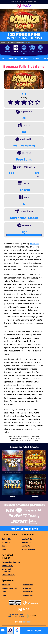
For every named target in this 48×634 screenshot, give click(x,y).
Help (4, 592)
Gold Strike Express (35, 472)
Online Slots (7, 539)
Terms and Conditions (6, 570)
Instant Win (24, 52)
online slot (34, 243)
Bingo (40, 51)
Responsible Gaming (11, 562)
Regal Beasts (35, 496)
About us (6, 585)
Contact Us (28, 592)
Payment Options (9, 588)
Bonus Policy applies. (26, 42)
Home (7, 51)
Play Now (34, 630)
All (3, 58)
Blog (4, 595)
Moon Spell (12, 496)
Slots (15, 51)
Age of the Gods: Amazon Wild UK (13, 472)
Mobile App (28, 595)
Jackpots (26, 546)
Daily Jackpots (28, 549)
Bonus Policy (7, 566)
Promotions (28, 585)
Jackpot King (28, 539)
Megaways (26, 542)
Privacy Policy (8, 575)
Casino (32, 51)
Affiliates (27, 588)
